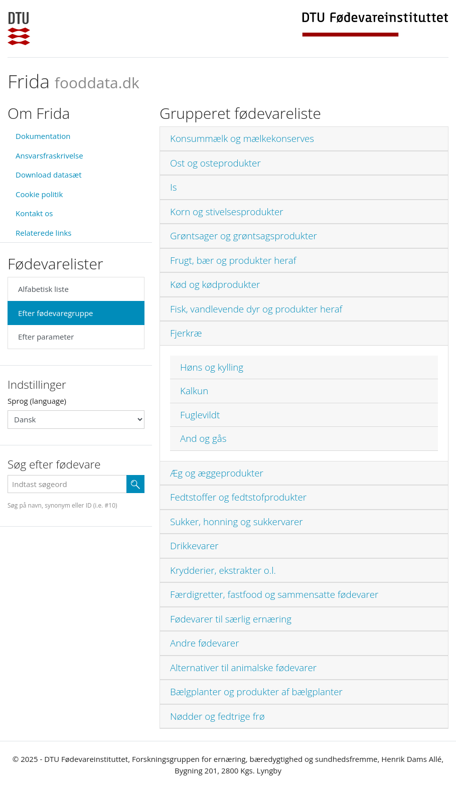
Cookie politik (39, 194)
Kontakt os (34, 213)
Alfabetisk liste (43, 289)
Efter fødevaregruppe (55, 313)
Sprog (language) (37, 401)
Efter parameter (46, 337)
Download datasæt (49, 175)
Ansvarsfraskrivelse (49, 155)
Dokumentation (43, 136)
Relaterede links (43, 233)
